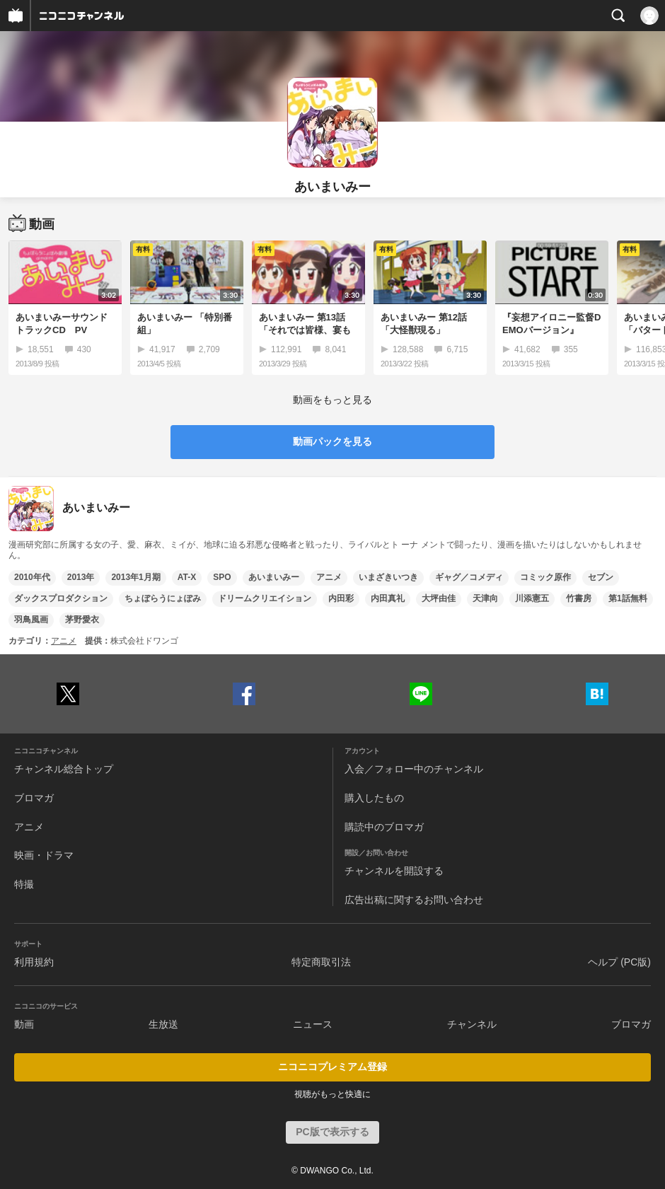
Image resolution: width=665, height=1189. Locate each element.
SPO (222, 577)
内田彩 (341, 598)
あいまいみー (273, 577)
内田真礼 (388, 598)
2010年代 (32, 577)
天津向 (485, 598)
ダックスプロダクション (61, 598)
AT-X (187, 577)
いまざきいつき (388, 577)
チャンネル (472, 1024)
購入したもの (374, 798)
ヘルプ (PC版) (619, 962)
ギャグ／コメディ (469, 577)
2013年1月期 (135, 577)
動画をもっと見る (332, 399)
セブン (600, 577)
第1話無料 (627, 598)
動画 (24, 1024)
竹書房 (578, 598)
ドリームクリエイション (264, 598)
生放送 (163, 1024)
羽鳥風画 (31, 620)
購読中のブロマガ (384, 827)
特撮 (24, 884)
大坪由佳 (439, 598)
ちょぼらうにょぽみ (163, 598)
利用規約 (34, 962)
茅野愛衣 (82, 620)
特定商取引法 (321, 962)
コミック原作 (545, 577)
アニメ (329, 577)
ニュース (312, 1024)
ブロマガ (34, 798)
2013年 (81, 577)
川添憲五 (532, 598)
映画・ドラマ (44, 855)
